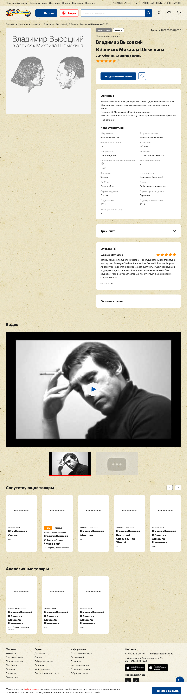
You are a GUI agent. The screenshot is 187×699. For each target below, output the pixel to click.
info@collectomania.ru (161, 653)
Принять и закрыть (167, 690)
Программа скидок (16, 2)
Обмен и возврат (43, 661)
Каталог (46, 13)
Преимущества (14, 661)
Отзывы (10, 669)
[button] (70, 464)
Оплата (66, 2)
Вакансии (11, 673)
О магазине (12, 677)
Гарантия (39, 665)
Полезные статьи (80, 669)
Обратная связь (79, 673)
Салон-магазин (38, 2)
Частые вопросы (80, 665)
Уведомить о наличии (118, 76)
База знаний (77, 657)
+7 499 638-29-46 (121, 2)
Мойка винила (42, 669)
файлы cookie (31, 688)
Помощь (90, 2)
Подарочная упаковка (46, 673)
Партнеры (11, 665)
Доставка (54, 2)
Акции (69, 13)
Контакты (77, 2)
